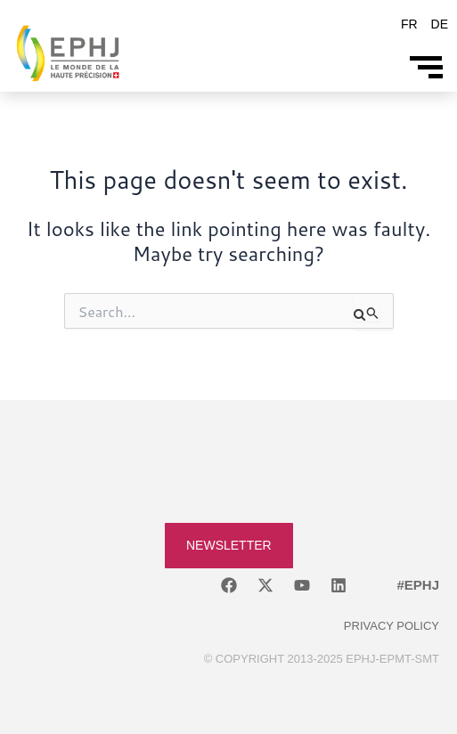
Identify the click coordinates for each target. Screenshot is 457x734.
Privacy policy (391, 625)
